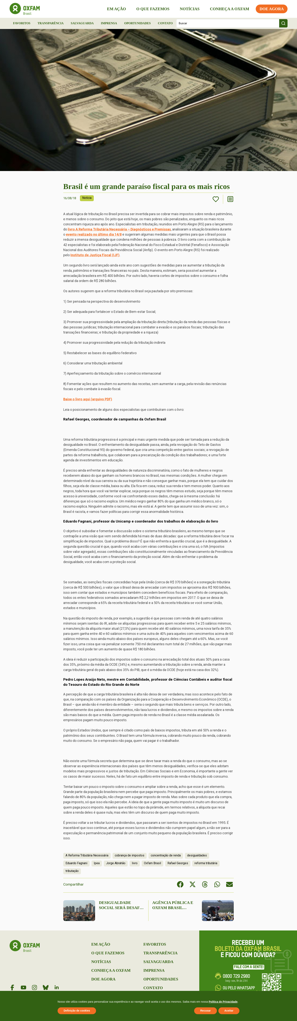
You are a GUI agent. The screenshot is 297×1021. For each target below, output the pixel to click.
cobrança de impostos (129, 855)
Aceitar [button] (228, 1010)
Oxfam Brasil (152, 863)
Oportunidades (137, 23)
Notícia (86, 198)
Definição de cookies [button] (77, 1010)
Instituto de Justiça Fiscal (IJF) (95, 255)
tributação (72, 871)
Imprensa (109, 23)
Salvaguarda (82, 23)
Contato (165, 23)
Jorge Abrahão (115, 863)
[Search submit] (283, 23)
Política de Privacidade (223, 1001)
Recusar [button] (205, 1010)
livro (135, 863)
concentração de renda (166, 855)
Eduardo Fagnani (76, 863)
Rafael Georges (177, 863)
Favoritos (21, 23)
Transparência (51, 23)
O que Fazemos (152, 9)
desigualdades (197, 855)
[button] (180, 884)
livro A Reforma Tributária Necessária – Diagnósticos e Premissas (119, 229)
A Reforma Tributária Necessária (87, 855)
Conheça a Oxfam (229, 9)
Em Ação (116, 9)
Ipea (97, 863)
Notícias (189, 9)
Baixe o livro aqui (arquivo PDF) (87, 399)
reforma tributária (206, 863)
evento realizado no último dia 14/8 (94, 234)
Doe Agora (271, 9)
